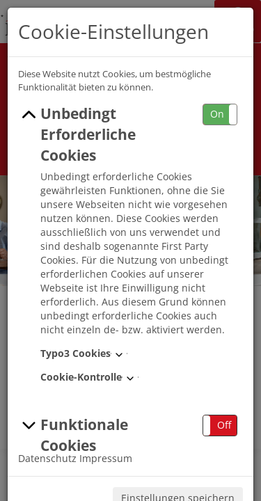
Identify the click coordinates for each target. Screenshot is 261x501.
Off (224, 424)
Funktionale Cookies (73, 435)
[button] (220, 114)
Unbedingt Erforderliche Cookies (77, 134)
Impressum (105, 458)
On (217, 113)
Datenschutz (47, 458)
